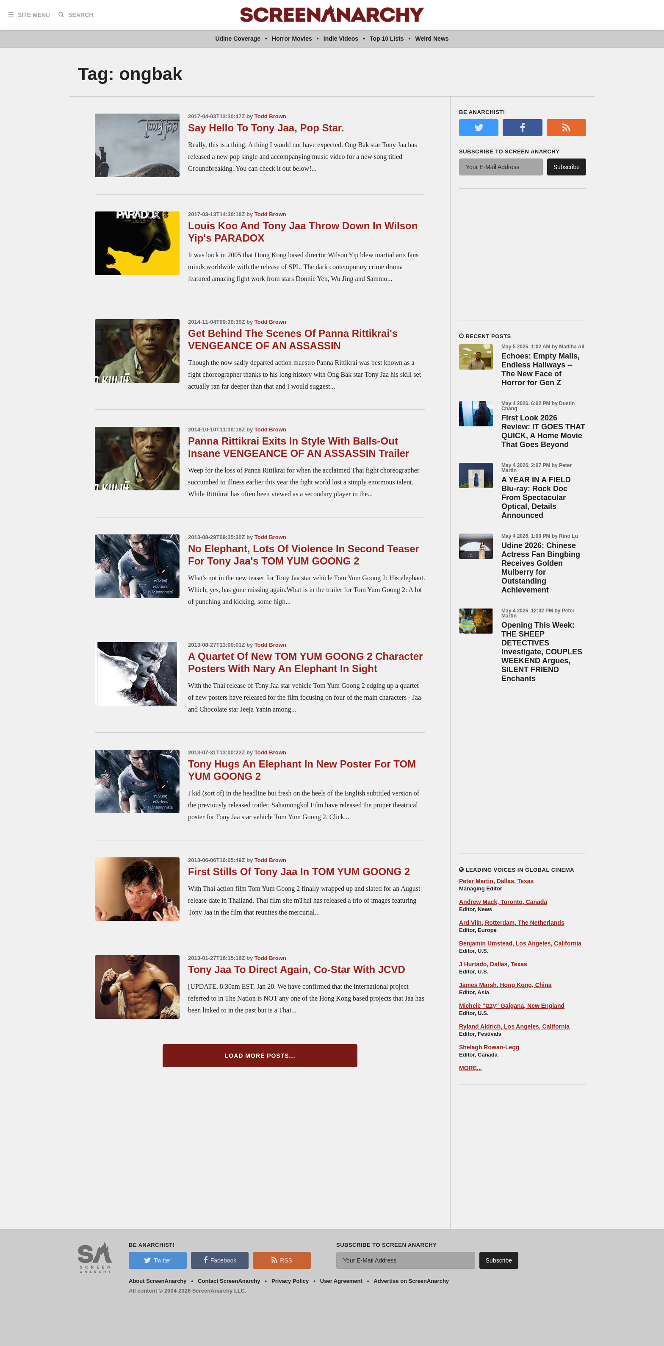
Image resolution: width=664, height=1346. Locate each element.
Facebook (219, 1260)
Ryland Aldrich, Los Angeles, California (514, 1026)
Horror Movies (292, 38)
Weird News (431, 38)
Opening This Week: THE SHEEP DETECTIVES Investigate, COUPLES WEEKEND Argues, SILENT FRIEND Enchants (541, 652)
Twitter (157, 1260)
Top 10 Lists (387, 38)
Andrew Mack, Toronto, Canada (503, 901)
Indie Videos (341, 38)
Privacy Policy (290, 1281)
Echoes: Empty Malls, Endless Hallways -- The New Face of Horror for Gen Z (540, 369)
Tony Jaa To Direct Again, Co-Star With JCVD (296, 969)
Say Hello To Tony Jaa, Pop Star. (266, 127)
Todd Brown (270, 116)
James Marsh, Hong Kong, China (505, 985)
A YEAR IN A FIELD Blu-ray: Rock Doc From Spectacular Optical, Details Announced (536, 498)
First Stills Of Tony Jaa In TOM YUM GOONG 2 (299, 871)
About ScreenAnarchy (158, 1281)
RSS (281, 1260)
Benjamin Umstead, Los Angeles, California (520, 943)
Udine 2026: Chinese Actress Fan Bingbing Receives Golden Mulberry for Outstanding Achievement (540, 567)
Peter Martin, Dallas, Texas (496, 881)
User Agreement (341, 1281)
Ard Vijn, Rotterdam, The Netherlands (511, 922)
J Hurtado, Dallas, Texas (493, 964)
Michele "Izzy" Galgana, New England (511, 1005)
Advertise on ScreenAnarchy (411, 1281)
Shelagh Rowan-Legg (489, 1047)
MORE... (470, 1068)
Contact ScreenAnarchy (229, 1281)
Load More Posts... (260, 1055)
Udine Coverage (237, 38)
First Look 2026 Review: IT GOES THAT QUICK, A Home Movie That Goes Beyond (543, 431)
